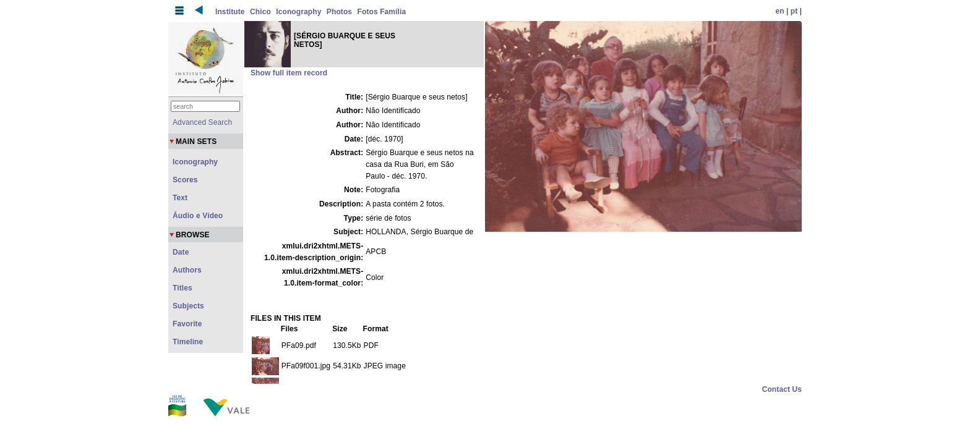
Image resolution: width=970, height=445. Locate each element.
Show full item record (289, 73)
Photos (339, 11)
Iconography (298, 11)
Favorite (187, 324)
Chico (260, 11)
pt (794, 11)
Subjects (188, 306)
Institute (230, 11)
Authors (187, 270)
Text (180, 197)
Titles (182, 288)
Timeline (188, 341)
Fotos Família (382, 11)
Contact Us (782, 389)
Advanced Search (202, 122)
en (780, 11)
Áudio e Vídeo (198, 215)
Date (181, 252)
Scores (185, 180)
